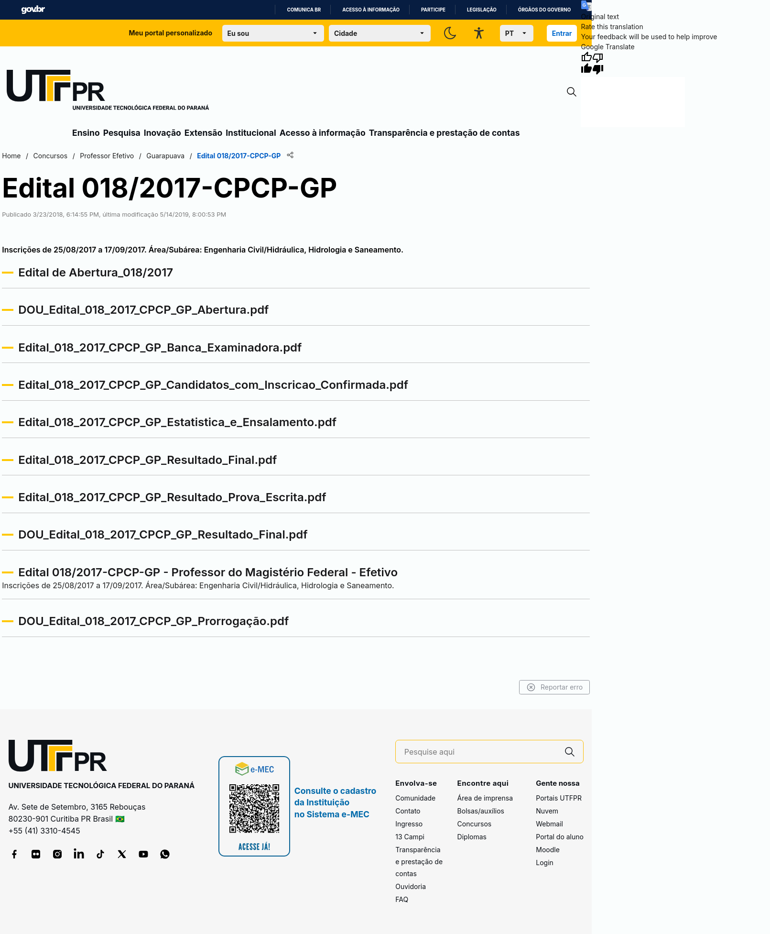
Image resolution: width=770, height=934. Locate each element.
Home (11, 156)
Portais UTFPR (559, 798)
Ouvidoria (410, 886)
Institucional (251, 133)
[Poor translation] (598, 63)
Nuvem (547, 811)
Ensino (86, 133)
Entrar (562, 33)
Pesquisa (122, 133)
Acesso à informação (371, 9)
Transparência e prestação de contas (444, 133)
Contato (407, 811)
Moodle (548, 850)
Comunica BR (304, 9)
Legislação (482, 9)
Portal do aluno (560, 837)
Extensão (203, 133)
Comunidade (415, 798)
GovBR (33, 9)
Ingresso (409, 824)
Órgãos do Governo (544, 9)
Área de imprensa (485, 798)
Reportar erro (554, 687)
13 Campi (409, 837)
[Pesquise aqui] (480, 752)
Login (544, 862)
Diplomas (472, 837)
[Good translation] (586, 63)
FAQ (401, 899)
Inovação (162, 133)
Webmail (549, 824)
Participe (433, 9)
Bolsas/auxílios (480, 811)
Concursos (474, 824)
